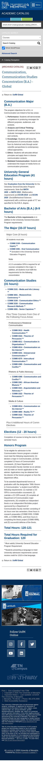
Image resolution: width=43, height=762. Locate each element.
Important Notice (11, 695)
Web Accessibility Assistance (15, 701)
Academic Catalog (15, 13)
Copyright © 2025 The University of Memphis (22, 693)
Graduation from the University (21, 184)
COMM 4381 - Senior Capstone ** (21, 309)
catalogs (10, 750)
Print (3, 691)
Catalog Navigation (11, 60)
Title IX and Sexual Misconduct (15, 740)
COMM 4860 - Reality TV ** (23, 412)
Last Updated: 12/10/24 (29, 695)
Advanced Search (9, 53)
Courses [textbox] (6, 38)
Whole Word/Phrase (13, 48)
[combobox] (21, 25)
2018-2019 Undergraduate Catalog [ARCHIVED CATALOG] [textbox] (22, 25)
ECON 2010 (23, 195)
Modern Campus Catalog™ (26, 752)
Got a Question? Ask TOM (18, 691)
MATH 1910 (16, 192)
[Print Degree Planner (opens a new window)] (28, 67)
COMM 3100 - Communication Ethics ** (24, 301)
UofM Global (18, 95)
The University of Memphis (12, 697)
